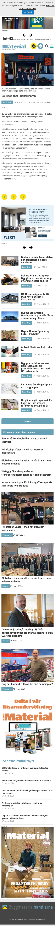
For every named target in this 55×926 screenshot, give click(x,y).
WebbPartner (41, 919)
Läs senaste (25, 39)
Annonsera (16, 39)
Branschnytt (7, 102)
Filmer (36, 39)
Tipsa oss (42, 39)
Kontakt (49, 39)
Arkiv (32, 39)
